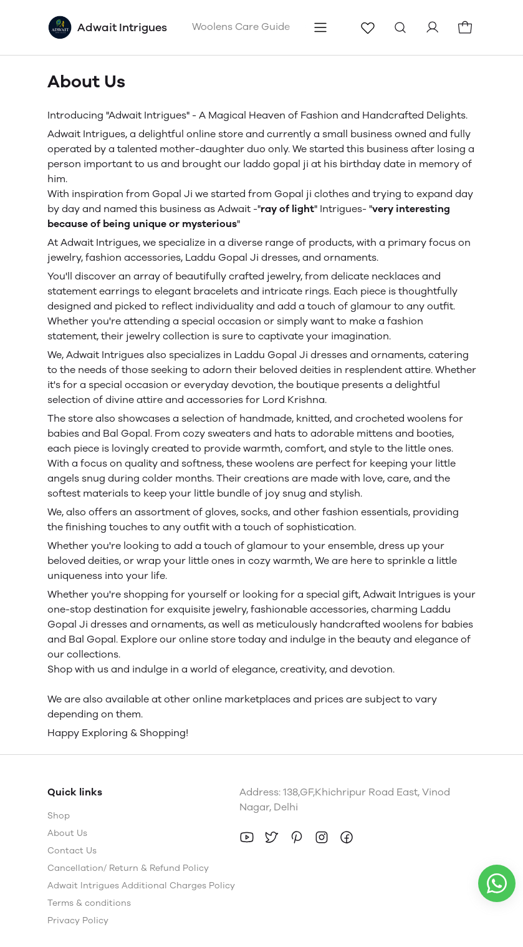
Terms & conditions (89, 903)
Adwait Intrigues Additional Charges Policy (141, 885)
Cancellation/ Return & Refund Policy (128, 868)
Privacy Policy (77, 920)
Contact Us (72, 850)
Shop (58, 815)
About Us (67, 833)
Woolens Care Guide (241, 26)
